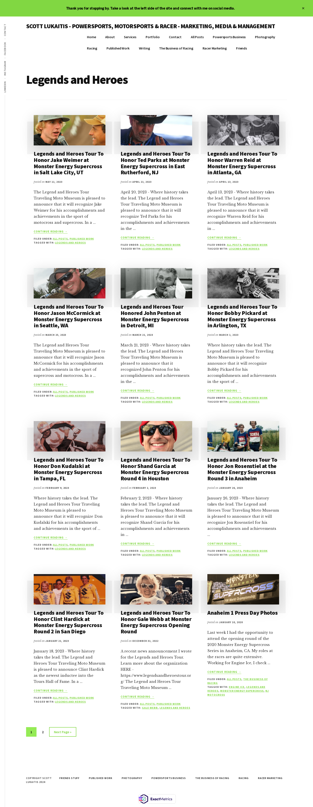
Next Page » (63, 733)
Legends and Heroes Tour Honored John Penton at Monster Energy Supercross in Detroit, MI (155, 316)
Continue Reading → (51, 232)
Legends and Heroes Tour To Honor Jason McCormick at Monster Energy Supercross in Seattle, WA (68, 316)
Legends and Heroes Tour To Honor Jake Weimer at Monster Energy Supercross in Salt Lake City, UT (68, 163)
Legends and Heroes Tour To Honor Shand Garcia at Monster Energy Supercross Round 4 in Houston (155, 469)
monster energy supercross (242, 690)
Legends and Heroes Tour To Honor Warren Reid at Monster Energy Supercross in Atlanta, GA (242, 163)
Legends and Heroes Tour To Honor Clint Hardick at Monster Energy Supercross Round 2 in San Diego (68, 622)
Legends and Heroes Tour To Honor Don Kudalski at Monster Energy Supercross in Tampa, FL (68, 469)
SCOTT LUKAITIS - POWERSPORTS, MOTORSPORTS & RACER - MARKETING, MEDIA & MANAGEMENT (150, 26)
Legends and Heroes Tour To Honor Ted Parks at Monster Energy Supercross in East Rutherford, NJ (155, 163)
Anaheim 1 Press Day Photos (242, 612)
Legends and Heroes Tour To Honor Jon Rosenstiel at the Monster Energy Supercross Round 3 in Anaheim (242, 469)
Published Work (82, 238)
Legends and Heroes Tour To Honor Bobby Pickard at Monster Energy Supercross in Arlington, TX (242, 316)
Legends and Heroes (70, 242)
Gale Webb (150, 707)
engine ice (237, 686)
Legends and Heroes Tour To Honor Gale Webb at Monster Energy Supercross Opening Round (156, 622)
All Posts (60, 238)
